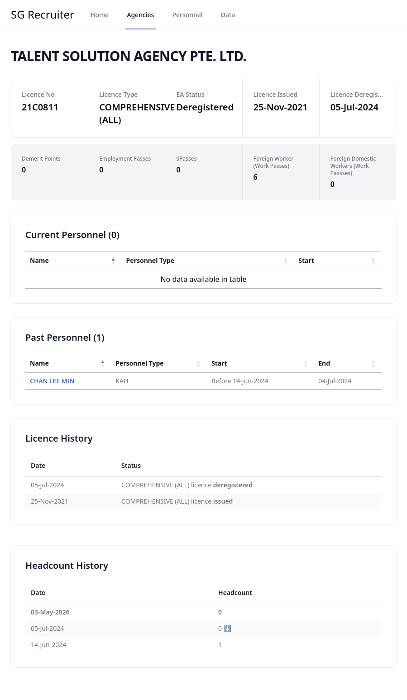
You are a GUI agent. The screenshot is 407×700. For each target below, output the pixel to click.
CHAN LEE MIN (52, 380)
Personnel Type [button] (150, 260)
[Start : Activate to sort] (338, 260)
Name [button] (39, 260)
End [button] (324, 363)
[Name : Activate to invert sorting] (73, 260)
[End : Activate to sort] (348, 363)
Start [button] (306, 260)
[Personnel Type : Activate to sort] (208, 260)
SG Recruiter (42, 14)
